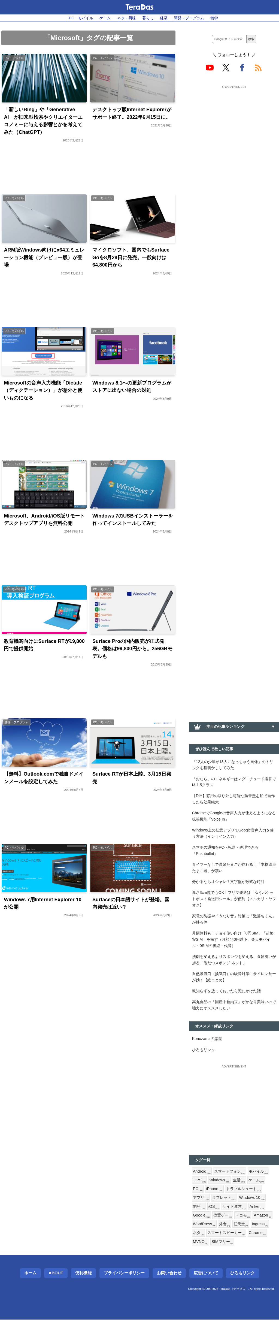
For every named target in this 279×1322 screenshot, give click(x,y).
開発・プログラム (189, 18)
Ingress (260, 1226)
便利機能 (83, 1275)
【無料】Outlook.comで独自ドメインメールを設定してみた (43, 778)
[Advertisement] (234, 125)
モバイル (258, 1173)
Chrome (257, 1235)
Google (201, 1217)
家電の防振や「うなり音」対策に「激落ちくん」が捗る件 (234, 920)
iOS (213, 1208)
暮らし (148, 18)
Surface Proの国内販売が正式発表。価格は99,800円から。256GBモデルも (132, 649)
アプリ (201, 1199)
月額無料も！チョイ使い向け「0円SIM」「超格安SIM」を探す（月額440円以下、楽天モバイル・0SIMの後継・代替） (233, 940)
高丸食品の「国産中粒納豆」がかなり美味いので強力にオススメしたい (234, 1006)
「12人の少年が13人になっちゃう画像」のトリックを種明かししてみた (232, 765)
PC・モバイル (81, 18)
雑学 (214, 18)
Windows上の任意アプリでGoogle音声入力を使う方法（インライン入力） (233, 833)
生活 (239, 1182)
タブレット (224, 1199)
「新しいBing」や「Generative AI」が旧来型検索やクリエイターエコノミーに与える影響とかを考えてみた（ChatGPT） (43, 121)
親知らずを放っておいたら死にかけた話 (226, 992)
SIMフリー (222, 1244)
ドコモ (242, 1217)
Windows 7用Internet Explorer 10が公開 (43, 904)
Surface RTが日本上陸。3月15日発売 (131, 778)
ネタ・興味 (126, 18)
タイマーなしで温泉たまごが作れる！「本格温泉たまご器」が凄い (234, 868)
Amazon (263, 1217)
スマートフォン (229, 1173)
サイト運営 (234, 1208)
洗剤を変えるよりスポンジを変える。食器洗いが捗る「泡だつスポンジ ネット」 (234, 961)
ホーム (30, 1275)
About (55, 1275)
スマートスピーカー (226, 1235)
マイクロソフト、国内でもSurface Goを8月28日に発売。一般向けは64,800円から (130, 257)
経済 (164, 18)
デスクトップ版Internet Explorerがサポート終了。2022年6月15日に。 (132, 113)
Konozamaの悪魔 (207, 1040)
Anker (257, 1208)
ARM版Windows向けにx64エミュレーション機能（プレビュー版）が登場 (44, 257)
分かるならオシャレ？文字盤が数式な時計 (228, 882)
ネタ (198, 1235)
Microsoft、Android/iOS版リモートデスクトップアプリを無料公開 (44, 520)
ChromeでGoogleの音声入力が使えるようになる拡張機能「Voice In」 (234, 816)
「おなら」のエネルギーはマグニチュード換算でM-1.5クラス (234, 782)
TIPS (199, 1182)
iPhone (214, 1190)
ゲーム (105, 18)
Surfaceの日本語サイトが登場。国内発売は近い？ (130, 904)
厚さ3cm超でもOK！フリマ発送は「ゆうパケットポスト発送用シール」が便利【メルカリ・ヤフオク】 (234, 899)
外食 (224, 1226)
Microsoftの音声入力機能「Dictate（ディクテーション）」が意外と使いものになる (43, 390)
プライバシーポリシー (124, 1275)
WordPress (204, 1226)
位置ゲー (222, 1217)
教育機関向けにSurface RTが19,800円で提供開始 (44, 645)
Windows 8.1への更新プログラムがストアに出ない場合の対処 (132, 387)
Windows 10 (252, 1199)
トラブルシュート (243, 1190)
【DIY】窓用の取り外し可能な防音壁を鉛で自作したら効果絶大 (233, 799)
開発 (199, 1208)
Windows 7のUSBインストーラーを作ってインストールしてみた (132, 520)
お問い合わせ (169, 1275)
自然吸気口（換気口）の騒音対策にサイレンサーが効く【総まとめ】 (234, 978)
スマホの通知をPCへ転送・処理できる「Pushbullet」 (225, 851)
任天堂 (241, 1226)
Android (202, 1173)
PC (198, 1190)
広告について (206, 1275)
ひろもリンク (203, 1051)
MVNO (200, 1244)
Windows (220, 1182)
